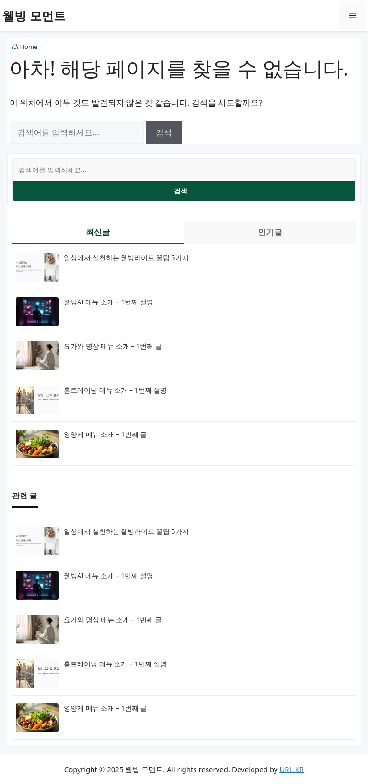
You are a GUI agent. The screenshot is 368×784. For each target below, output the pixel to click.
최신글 (98, 231)
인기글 (270, 232)
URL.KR (291, 769)
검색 (180, 190)
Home (24, 46)
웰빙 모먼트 (34, 15)
